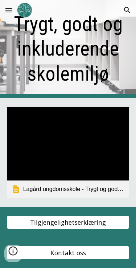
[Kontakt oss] (68, 253)
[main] (68, 49)
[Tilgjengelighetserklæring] (68, 222)
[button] (8, 10)
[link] (68, 152)
